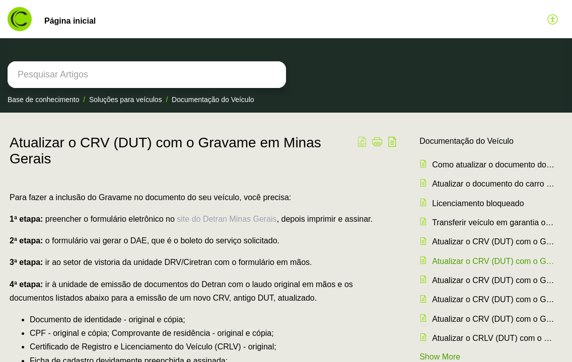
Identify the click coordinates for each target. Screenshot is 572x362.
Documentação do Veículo (213, 100)
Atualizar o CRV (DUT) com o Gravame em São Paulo (493, 241)
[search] (147, 74)
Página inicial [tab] (70, 21)
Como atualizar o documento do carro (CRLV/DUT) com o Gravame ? (493, 164)
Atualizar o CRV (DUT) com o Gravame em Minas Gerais (493, 261)
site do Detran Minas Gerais (226, 219)
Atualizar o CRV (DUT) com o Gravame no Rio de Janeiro (493, 299)
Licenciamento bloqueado (478, 203)
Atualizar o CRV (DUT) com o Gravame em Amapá (493, 319)
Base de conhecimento (43, 100)
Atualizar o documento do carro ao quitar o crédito (493, 183)
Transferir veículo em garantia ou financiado (493, 222)
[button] (553, 19)
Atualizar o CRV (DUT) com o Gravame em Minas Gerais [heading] (165, 150)
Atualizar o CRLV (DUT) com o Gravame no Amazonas (493, 338)
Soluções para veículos (125, 100)
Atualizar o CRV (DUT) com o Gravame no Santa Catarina (493, 280)
